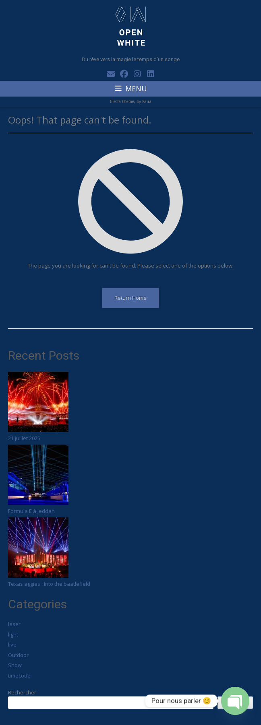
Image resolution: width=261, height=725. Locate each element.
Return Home (130, 297)
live (12, 644)
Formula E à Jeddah (31, 511)
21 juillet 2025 (24, 438)
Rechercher (22, 692)
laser (14, 624)
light (13, 634)
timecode (19, 675)
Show (15, 665)
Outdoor (18, 655)
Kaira (146, 101)
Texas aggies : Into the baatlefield (49, 583)
